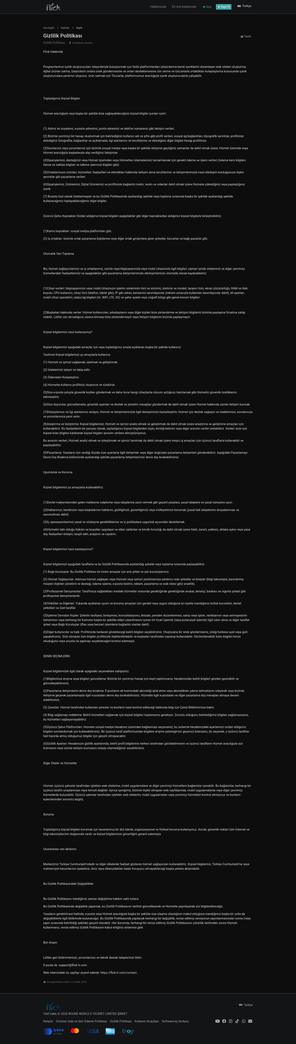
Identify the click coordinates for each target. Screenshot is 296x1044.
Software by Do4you (175, 1021)
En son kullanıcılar (184, 6)
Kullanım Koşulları (147, 1021)
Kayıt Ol (223, 6)
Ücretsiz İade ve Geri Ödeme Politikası (81, 1021)
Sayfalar (65, 27)
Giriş (207, 6)
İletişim (48, 1021)
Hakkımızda (158, 6)
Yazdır (245, 36)
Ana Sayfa (48, 27)
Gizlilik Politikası (121, 1021)
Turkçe (244, 6)
